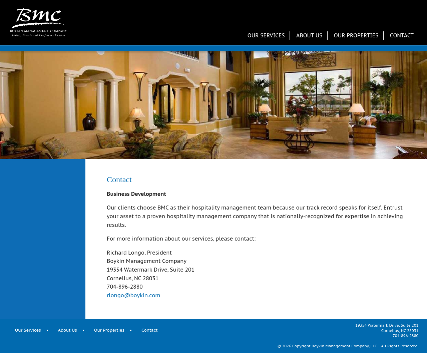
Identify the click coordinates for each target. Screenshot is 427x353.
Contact (402, 35)
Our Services (266, 35)
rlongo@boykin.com (133, 295)
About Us (309, 35)
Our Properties (356, 35)
